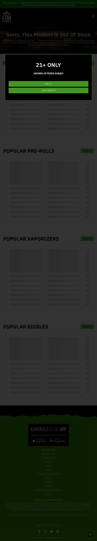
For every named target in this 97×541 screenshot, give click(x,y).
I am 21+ (48, 84)
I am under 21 (48, 90)
